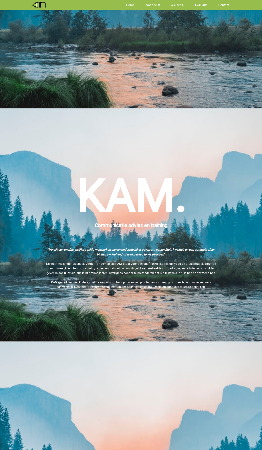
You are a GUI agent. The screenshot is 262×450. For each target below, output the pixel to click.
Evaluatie (201, 5)
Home (130, 5)
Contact (223, 5)
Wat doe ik (152, 5)
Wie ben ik (177, 5)
